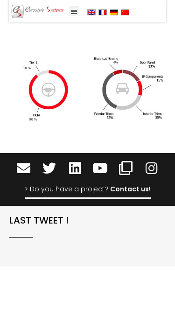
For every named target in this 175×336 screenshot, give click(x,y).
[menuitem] (91, 12)
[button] (74, 11)
